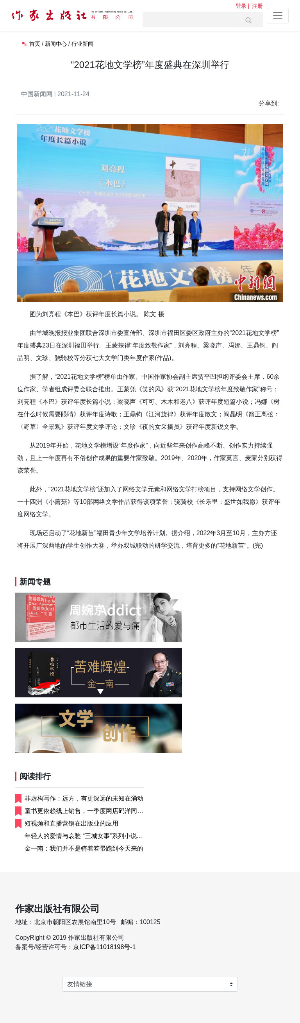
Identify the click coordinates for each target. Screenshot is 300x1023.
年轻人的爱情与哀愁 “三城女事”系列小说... (83, 836)
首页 (34, 44)
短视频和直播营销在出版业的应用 (71, 823)
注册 (257, 6)
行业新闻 (82, 44)
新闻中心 (56, 44)
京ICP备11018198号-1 (104, 947)
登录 (241, 6)
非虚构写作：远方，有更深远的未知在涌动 (84, 798)
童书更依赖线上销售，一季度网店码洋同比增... (84, 812)
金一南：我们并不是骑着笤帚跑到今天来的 (84, 848)
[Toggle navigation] (278, 15)
